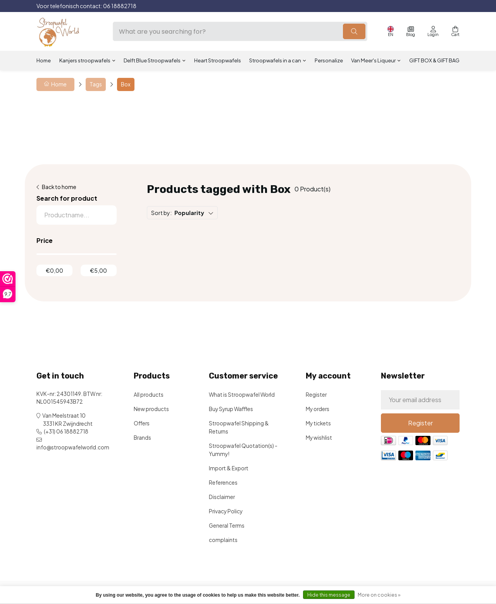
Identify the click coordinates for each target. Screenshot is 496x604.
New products (151, 409)
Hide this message (328, 595)
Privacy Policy (226, 511)
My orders (317, 409)
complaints (223, 540)
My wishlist (319, 437)
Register (316, 394)
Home (43, 60)
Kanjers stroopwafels (84, 60)
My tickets (318, 423)
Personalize (329, 60)
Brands (142, 437)
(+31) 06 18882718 (66, 431)
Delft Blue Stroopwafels (152, 60)
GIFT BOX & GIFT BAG (434, 60)
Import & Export (228, 468)
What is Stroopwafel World (242, 394)
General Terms (227, 525)
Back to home (59, 187)
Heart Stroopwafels (217, 60)
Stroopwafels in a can (275, 60)
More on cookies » (379, 595)
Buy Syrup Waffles (231, 409)
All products (149, 394)
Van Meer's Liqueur (373, 60)
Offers (142, 423)
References (223, 482)
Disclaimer (222, 497)
